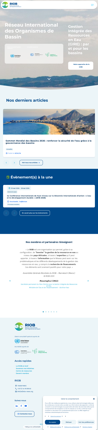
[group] (49, 133)
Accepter (52, 425)
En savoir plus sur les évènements (35, 213)
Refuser (69, 425)
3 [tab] (49, 312)
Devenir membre (22, 373)
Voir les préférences (86, 425)
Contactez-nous (24, 413)
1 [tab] (44, 312)
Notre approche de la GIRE (81, 65)
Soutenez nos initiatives (25, 368)
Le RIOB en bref (22, 366)
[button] (94, 402)
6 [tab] (57, 312)
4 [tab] (52, 312)
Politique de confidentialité (33, 427)
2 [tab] (46, 312)
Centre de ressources (24, 371)
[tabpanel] (49, 269)
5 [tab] (54, 312)
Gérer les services (55, 419)
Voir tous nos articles (31, 162)
